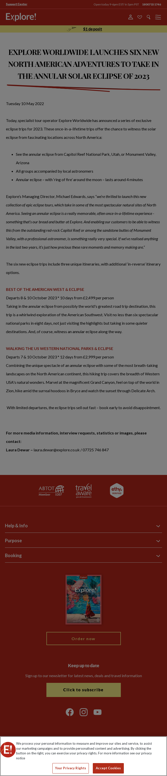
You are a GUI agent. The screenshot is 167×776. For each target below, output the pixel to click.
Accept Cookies (108, 768)
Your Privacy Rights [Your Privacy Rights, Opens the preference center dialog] (70, 768)
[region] (83, 756)
